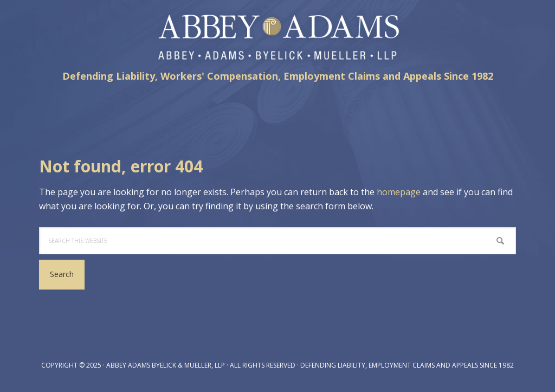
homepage (399, 192)
